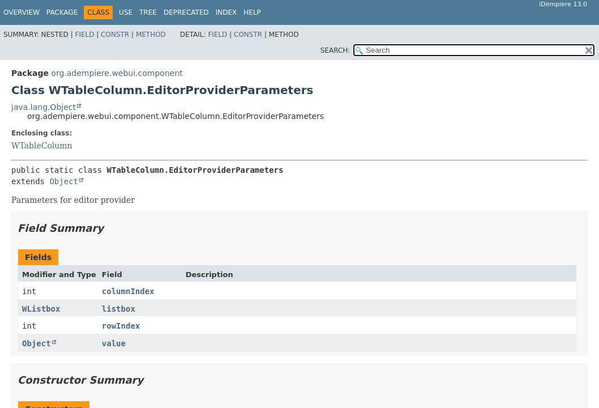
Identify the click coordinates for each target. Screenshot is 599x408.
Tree (148, 12)
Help (252, 12)
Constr (115, 35)
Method (151, 35)
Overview (21, 12)
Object (63, 181)
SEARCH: (335, 50)
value (114, 343)
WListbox (41, 308)
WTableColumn (41, 145)
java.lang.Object (43, 107)
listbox (118, 308)
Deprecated (186, 12)
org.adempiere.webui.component (116, 73)
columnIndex (128, 291)
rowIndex (121, 325)
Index (226, 12)
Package (62, 12)
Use (125, 12)
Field (84, 35)
